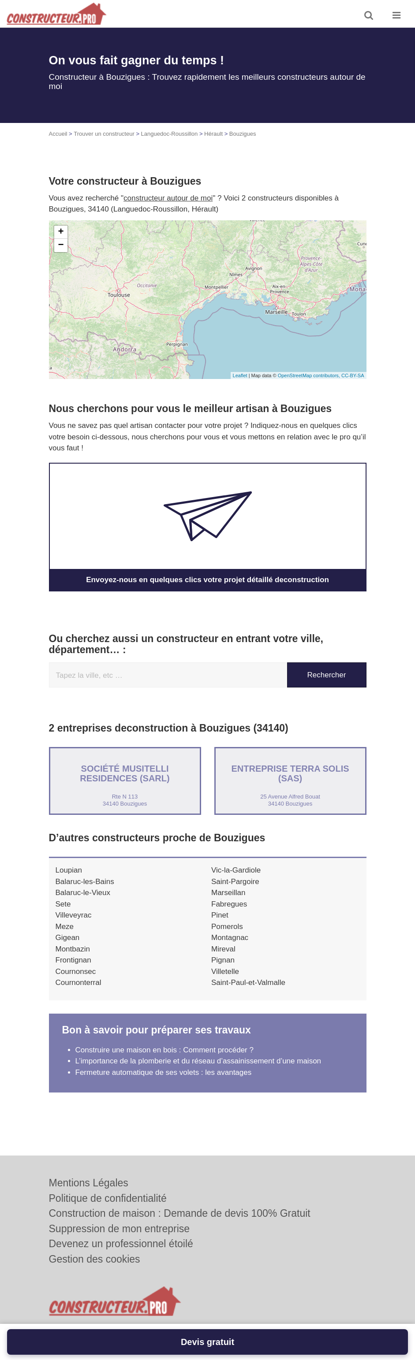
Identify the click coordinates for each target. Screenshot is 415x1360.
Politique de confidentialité (108, 1198)
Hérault (213, 133)
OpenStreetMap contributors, (309, 375)
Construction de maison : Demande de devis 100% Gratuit (179, 1213)
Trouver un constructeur (104, 133)
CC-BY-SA (352, 375)
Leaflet (240, 375)
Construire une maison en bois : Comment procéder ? (164, 1050)
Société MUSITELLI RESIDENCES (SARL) (124, 773)
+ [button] (61, 232)
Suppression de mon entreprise (119, 1228)
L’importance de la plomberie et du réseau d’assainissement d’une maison (198, 1061)
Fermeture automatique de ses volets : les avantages (163, 1072)
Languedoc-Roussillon (169, 133)
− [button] (61, 245)
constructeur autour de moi (168, 198)
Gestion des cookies (94, 1259)
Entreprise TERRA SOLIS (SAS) (290, 773)
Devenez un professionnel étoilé (121, 1243)
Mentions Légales (88, 1183)
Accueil (58, 133)
